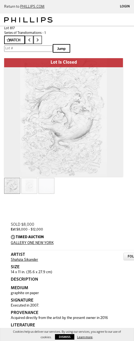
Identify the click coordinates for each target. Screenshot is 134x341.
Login (125, 6)
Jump (61, 49)
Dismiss (64, 337)
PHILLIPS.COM (32, 7)
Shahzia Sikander (24, 260)
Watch (14, 40)
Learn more (85, 337)
